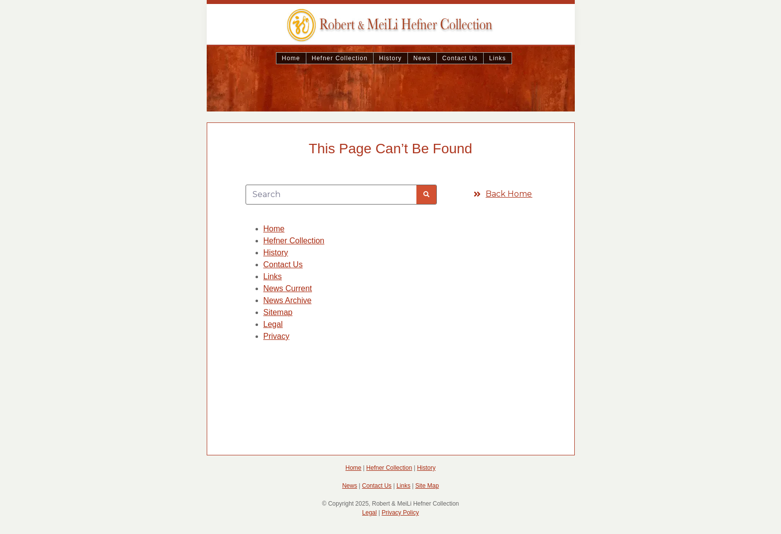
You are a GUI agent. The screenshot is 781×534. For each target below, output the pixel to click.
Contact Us (460, 58)
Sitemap (278, 312)
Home (291, 58)
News (422, 58)
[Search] (426, 194)
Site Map (427, 485)
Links (497, 58)
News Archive (287, 300)
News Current (287, 288)
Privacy (276, 336)
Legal (273, 324)
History (390, 58)
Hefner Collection (340, 58)
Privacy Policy (400, 512)
